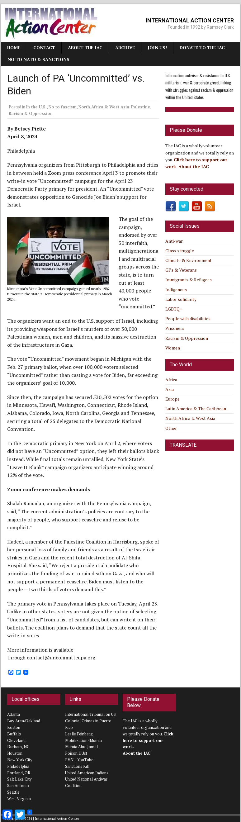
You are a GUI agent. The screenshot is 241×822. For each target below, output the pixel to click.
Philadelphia (18, 766)
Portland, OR (18, 773)
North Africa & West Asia (103, 107)
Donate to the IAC (202, 47)
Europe (172, 399)
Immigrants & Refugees (188, 280)
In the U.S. (36, 107)
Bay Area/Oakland (23, 721)
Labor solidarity (180, 299)
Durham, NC (18, 746)
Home (14, 47)
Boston (13, 727)
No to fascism (63, 107)
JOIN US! (157, 47)
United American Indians (86, 773)
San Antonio (18, 785)
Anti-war (174, 241)
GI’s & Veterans (181, 270)
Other (171, 428)
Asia (169, 389)
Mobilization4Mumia (83, 740)
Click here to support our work (148, 740)
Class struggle (179, 251)
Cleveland (16, 740)
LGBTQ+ (173, 309)
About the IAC (85, 47)
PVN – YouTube (79, 760)
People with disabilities (187, 318)
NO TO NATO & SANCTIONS (38, 59)
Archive (125, 47)
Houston (14, 753)
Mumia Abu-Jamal (81, 746)
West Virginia (19, 798)
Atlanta (13, 714)
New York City (19, 760)
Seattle (13, 792)
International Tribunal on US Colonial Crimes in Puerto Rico (90, 720)
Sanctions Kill (77, 766)
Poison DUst (76, 753)
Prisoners (174, 328)
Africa (171, 379)
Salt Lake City (19, 779)
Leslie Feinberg (79, 734)
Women (172, 348)
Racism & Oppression (31, 113)
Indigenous (176, 289)
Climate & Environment (188, 260)
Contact (44, 47)
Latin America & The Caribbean (195, 408)
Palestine (140, 107)
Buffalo (14, 734)
